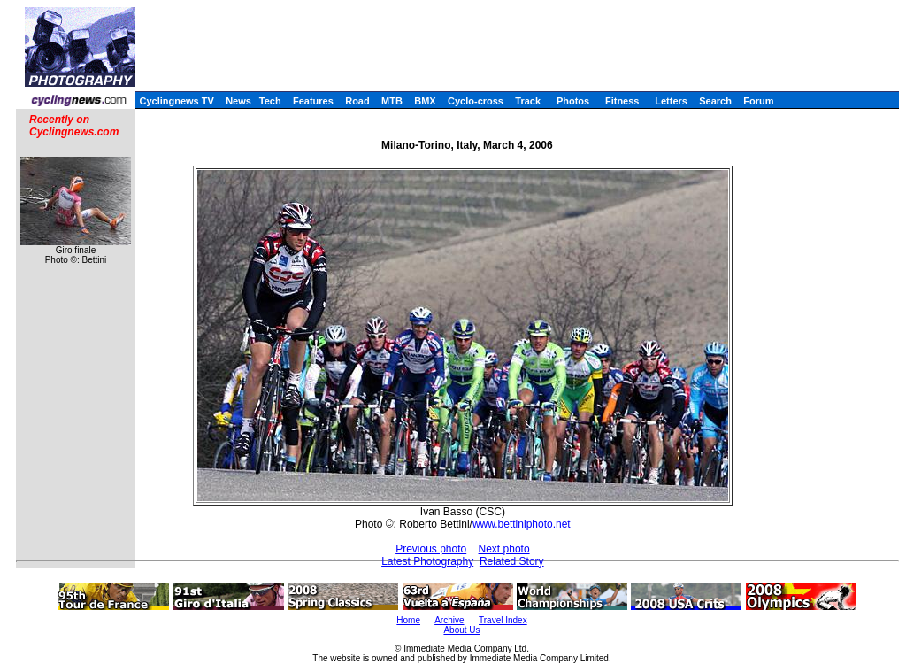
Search (715, 101)
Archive (449, 620)
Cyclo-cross (475, 101)
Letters (671, 101)
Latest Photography (427, 561)
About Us (461, 630)
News (238, 101)
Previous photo (430, 549)
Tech (270, 101)
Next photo (504, 549)
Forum (758, 101)
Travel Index (503, 620)
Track (528, 101)
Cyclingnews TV (176, 101)
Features (313, 101)
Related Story (512, 561)
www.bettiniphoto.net (521, 524)
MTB (392, 101)
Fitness (622, 101)
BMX (424, 101)
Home (408, 620)
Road (357, 101)
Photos (573, 101)
